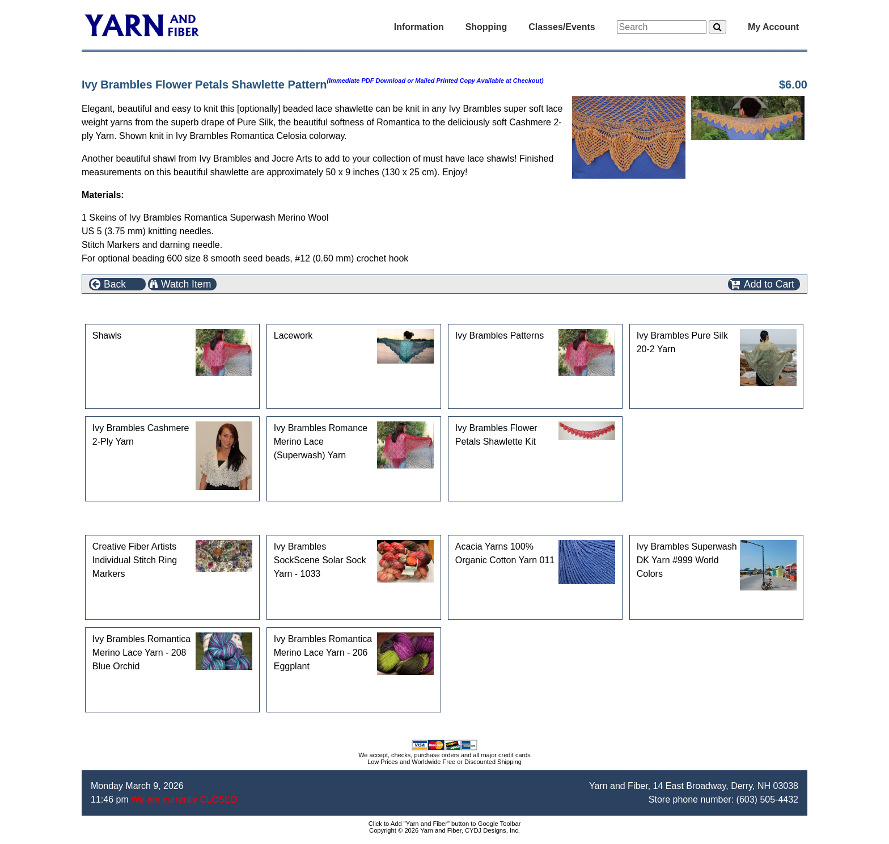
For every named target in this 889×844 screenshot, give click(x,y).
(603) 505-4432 (767, 799)
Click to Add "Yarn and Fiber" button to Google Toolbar (445, 823)
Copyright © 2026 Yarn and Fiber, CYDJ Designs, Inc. (444, 830)
